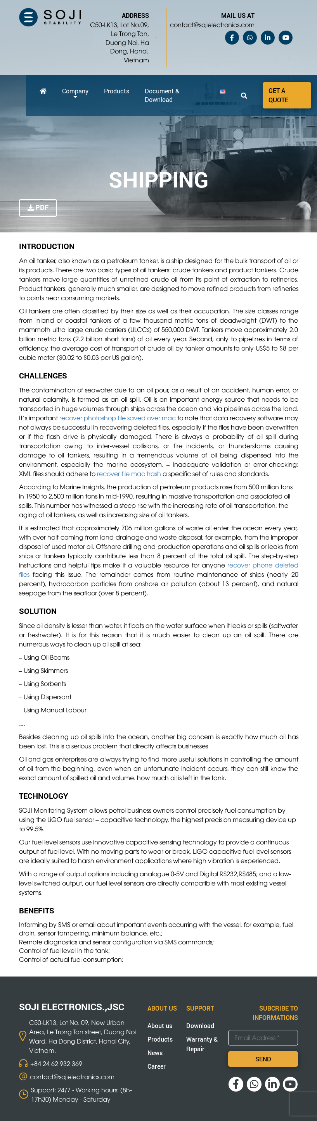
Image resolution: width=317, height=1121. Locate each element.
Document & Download (162, 95)
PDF (42, 207)
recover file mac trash (129, 473)
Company (75, 91)
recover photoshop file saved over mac (117, 417)
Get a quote (278, 95)
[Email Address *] (263, 1037)
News (155, 1053)
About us (159, 1025)
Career (156, 1066)
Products (116, 91)
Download (200, 1025)
